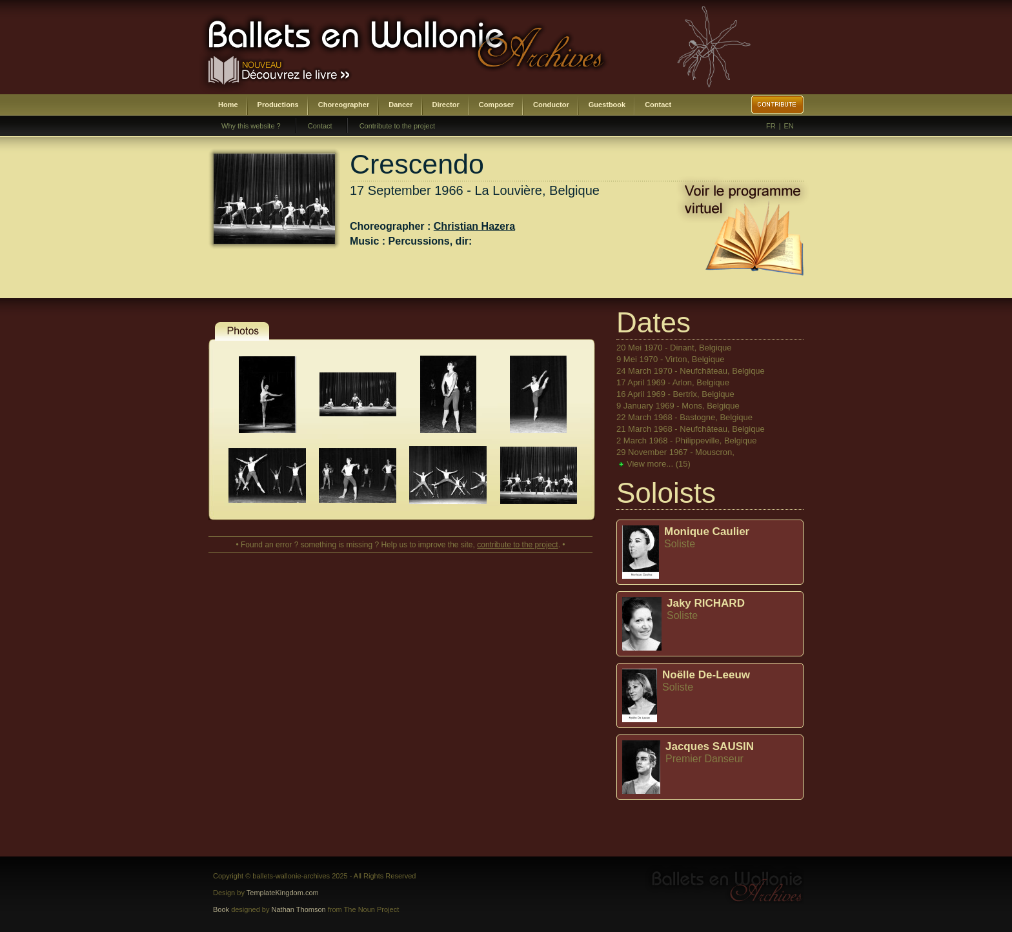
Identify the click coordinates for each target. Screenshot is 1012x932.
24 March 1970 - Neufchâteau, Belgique (690, 371)
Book (221, 909)
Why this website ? (251, 126)
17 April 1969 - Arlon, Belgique (672, 382)
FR (771, 126)
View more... (659, 464)
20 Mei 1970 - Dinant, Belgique (674, 347)
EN (789, 126)
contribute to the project (517, 544)
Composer (496, 104)
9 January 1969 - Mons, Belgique (678, 405)
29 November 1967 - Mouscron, (675, 452)
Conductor (551, 104)
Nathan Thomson (299, 909)
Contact (658, 104)
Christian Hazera (474, 226)
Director (446, 104)
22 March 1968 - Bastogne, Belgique (684, 417)
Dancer (400, 104)
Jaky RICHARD (706, 603)
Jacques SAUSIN (709, 746)
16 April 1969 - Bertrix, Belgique (675, 394)
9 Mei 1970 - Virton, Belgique (670, 359)
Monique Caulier (706, 531)
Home (228, 104)
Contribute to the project (397, 126)
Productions (278, 104)
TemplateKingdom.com (283, 893)
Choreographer (343, 104)
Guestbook (607, 104)
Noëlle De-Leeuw (706, 675)
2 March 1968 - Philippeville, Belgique (686, 440)
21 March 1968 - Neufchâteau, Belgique (690, 429)
